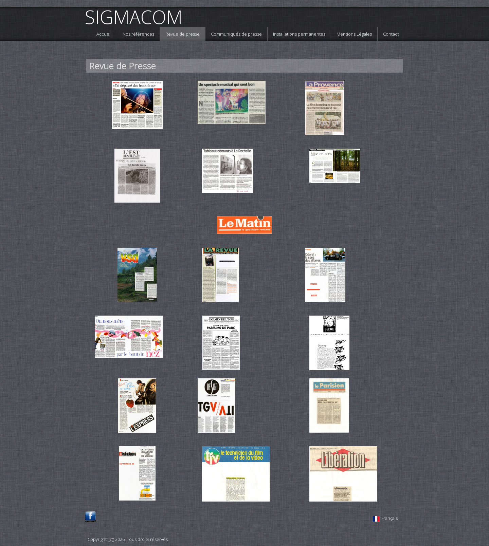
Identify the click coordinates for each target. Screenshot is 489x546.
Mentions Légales (354, 34)
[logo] (136, 17)
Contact (391, 34)
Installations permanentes (299, 34)
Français (385, 518)
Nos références (138, 34)
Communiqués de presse (236, 34)
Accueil (103, 34)
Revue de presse (182, 34)
